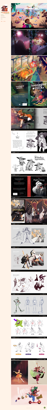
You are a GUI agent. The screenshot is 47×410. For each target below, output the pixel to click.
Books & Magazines (3, 17)
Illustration (2, 14)
